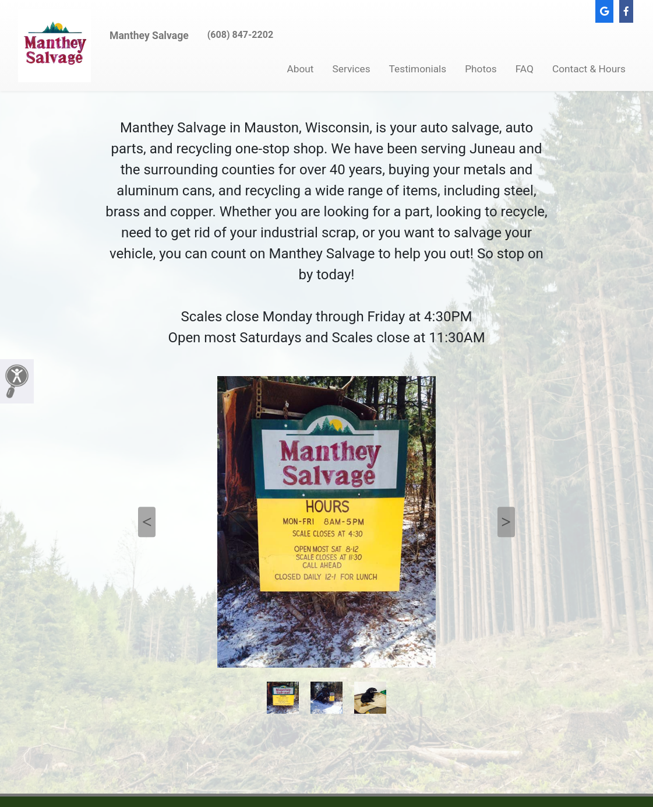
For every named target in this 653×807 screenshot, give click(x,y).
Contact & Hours (589, 69)
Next (506, 522)
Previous (147, 522)
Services (351, 69)
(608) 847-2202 (240, 34)
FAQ (525, 69)
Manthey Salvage (149, 35)
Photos (481, 69)
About (300, 69)
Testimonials (418, 69)
